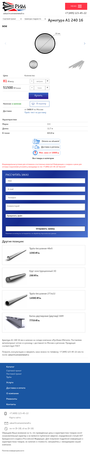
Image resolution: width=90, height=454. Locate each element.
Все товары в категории (43, 158)
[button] (85, 43)
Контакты (11, 404)
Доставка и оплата (15, 388)
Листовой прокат (14, 374)
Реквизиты (11, 399)
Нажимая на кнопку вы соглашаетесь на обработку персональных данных (31, 233)
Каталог (10, 367)
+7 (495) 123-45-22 (76, 13)
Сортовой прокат (13, 371)
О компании (12, 393)
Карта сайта (15, 418)
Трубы (8, 377)
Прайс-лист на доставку (35, 113)
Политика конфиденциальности (13, 451)
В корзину (39, 104)
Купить (38, 95)
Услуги (9, 383)
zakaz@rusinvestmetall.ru (13, 14)
